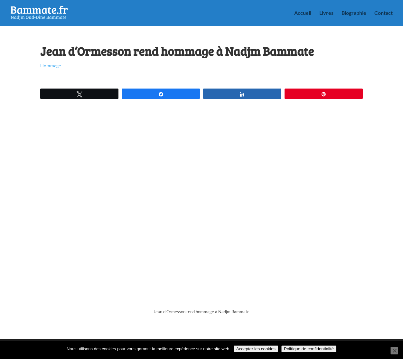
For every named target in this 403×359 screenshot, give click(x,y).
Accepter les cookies (256, 348)
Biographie (354, 13)
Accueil (302, 13)
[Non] (394, 350)
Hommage (50, 65)
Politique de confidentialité (309, 348)
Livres (326, 13)
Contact (383, 13)
